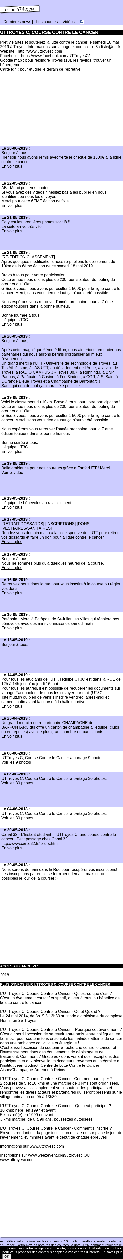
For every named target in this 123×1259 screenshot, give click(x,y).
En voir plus (11, 166)
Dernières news (17, 22)
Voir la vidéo (12, 472)
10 (67, 60)
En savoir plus (111, 1252)
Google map (11, 60)
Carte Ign (8, 69)
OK (6, 1256)
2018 (4, 975)
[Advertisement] (42, 110)
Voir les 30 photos (17, 783)
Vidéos (68, 22)
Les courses (47, 22)
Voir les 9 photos (16, 762)
